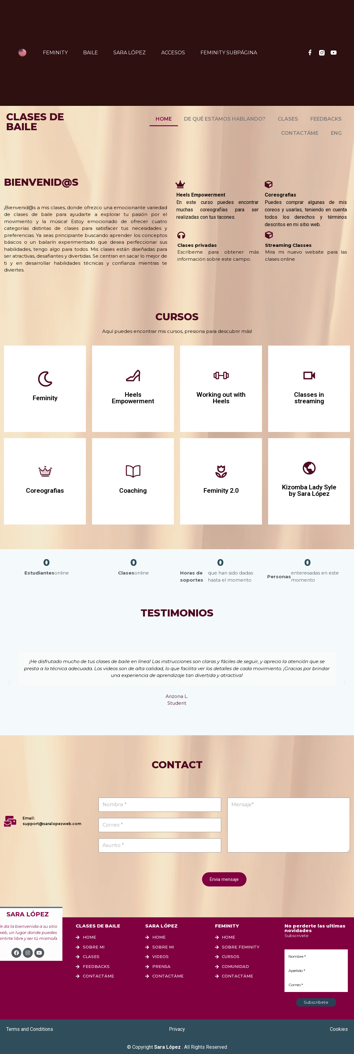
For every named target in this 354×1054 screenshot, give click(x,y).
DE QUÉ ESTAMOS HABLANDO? (224, 119)
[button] (9, 683)
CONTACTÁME (299, 133)
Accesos (173, 53)
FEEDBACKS (326, 119)
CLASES (288, 119)
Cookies (339, 1029)
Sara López (129, 53)
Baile (90, 53)
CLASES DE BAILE (35, 122)
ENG (336, 133)
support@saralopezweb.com (52, 823)
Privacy (177, 1029)
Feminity (55, 53)
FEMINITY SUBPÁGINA (228, 53)
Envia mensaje (224, 879)
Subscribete (316, 1002)
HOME (164, 119)
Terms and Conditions (29, 1029)
